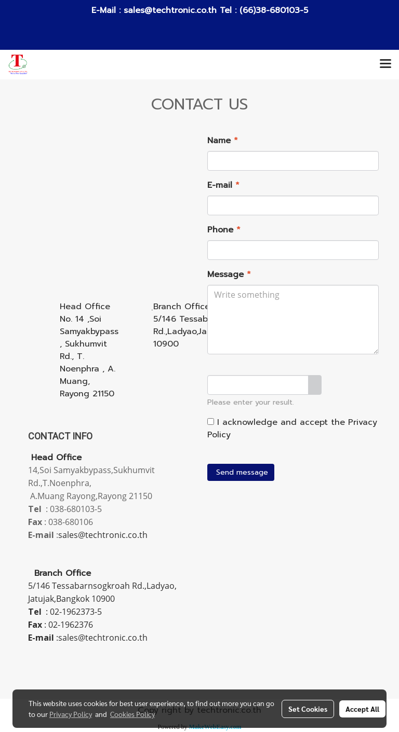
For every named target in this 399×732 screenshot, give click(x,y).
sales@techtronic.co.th (170, 10)
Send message (241, 472)
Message (229, 274)
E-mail (223, 185)
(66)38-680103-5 (272, 10)
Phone (224, 230)
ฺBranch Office (181, 306)
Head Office (85, 306)
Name (222, 140)
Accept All (362, 708)
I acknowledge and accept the (292, 428)
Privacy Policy (70, 714)
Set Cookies (307, 708)
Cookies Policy (132, 714)
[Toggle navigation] (385, 64)
